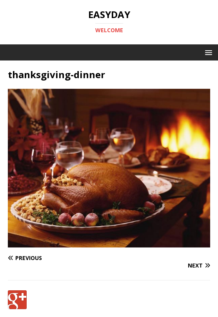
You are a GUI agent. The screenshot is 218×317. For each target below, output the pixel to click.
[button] (207, 52)
